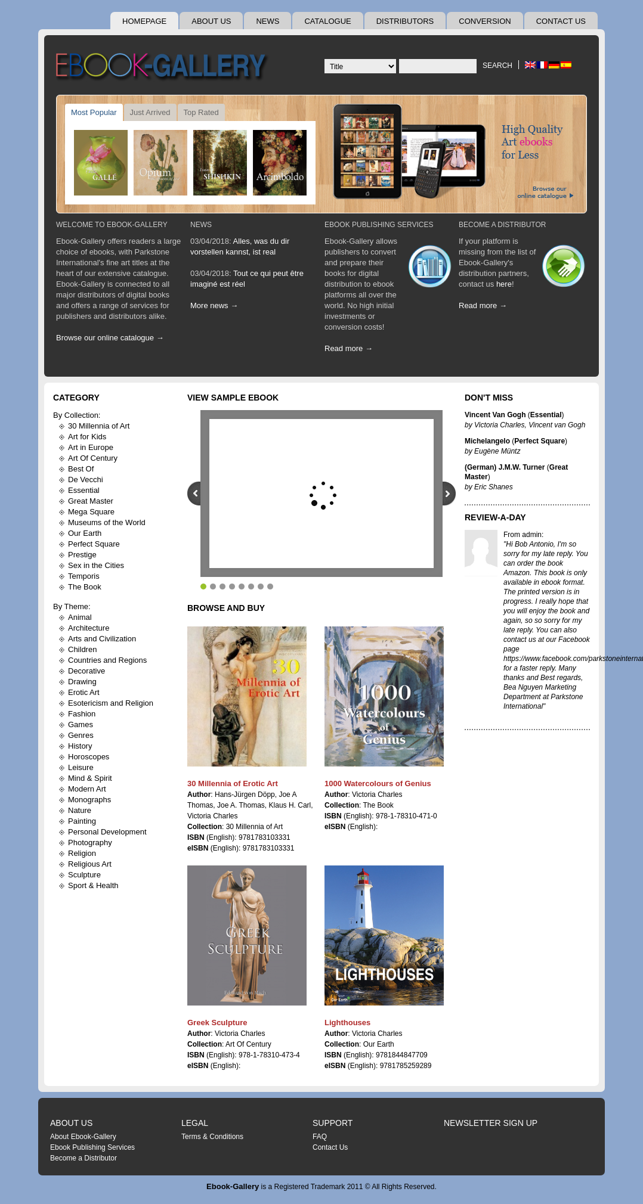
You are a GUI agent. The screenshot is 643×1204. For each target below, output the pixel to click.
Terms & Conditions (212, 1136)
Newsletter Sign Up (490, 1123)
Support (333, 1123)
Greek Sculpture (217, 1022)
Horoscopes (88, 756)
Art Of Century (93, 458)
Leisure (81, 767)
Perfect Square (94, 543)
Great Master (90, 501)
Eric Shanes (493, 487)
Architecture (88, 627)
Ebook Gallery (163, 68)
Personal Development (107, 831)
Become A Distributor (502, 225)
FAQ (320, 1136)
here (504, 284)
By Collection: (76, 415)
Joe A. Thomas (241, 805)
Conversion (485, 21)
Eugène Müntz (497, 451)
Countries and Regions (107, 660)
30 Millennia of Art (98, 425)
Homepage (144, 21)
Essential (84, 490)
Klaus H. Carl (290, 805)
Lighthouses (347, 1022)
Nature (79, 810)
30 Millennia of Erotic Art (232, 783)
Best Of (81, 468)
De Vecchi (85, 479)
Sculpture (84, 874)
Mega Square (91, 511)
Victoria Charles (212, 816)
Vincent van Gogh (556, 425)
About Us (211, 21)
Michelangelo (487, 441)
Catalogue (327, 21)
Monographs (89, 799)
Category (76, 397)
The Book (84, 586)
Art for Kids (87, 436)
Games (80, 724)
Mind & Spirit (90, 778)
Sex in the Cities (96, 565)
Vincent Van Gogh (495, 415)
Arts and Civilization (102, 638)
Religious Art (90, 863)
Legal (194, 1123)
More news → (214, 305)
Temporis (84, 576)
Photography (90, 842)
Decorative (86, 670)
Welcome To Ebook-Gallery (112, 225)
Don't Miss (489, 397)
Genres (81, 735)
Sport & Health (93, 885)
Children (82, 649)
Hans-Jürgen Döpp (245, 794)
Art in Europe (90, 447)
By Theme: (72, 606)
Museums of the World (107, 522)
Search (497, 65)
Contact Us (561, 21)
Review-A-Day (495, 517)
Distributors (405, 21)
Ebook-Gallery (232, 1186)
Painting (82, 821)
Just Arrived (150, 112)
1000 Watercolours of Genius (377, 783)
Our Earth (84, 533)
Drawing (82, 681)
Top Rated (201, 112)
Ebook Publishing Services (379, 225)
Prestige (82, 554)
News (267, 21)
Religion (82, 853)
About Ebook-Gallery (83, 1136)
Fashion (81, 713)
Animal (80, 617)
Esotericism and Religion (110, 703)
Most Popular (94, 112)
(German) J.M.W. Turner (505, 467)
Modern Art (87, 788)
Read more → (348, 348)
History (80, 745)
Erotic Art (84, 692)
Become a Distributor (83, 1158)
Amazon (516, 573)
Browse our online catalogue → (110, 337)
